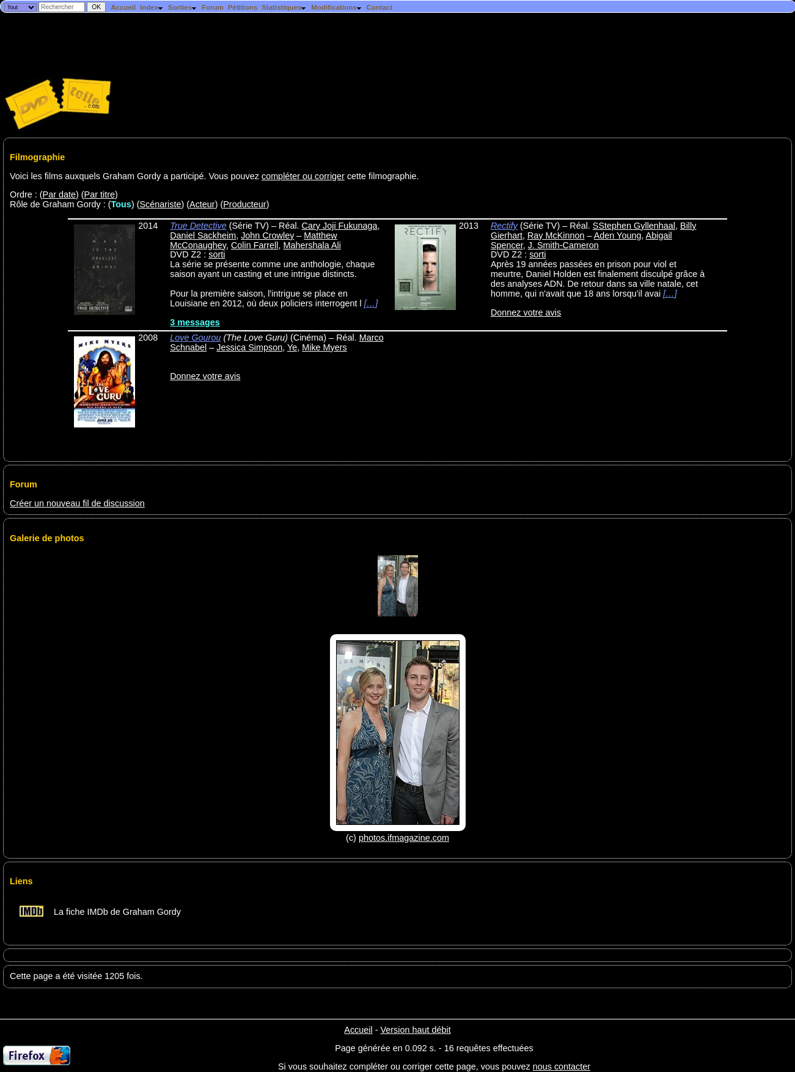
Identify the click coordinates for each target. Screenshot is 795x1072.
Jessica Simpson (249, 347)
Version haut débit (415, 1030)
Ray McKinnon (556, 235)
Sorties (182, 7)
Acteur (202, 204)
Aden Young (618, 235)
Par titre (99, 194)
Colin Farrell (255, 245)
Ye (292, 347)
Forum (213, 7)
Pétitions (243, 7)
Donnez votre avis (526, 312)
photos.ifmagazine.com (404, 838)
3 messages (195, 322)
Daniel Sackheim (203, 235)
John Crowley (267, 235)
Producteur (244, 204)
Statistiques (284, 7)
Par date (59, 194)
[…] (371, 303)
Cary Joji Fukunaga (340, 226)
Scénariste (160, 204)
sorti (216, 254)
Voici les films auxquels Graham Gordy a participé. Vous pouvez (136, 176)
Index (152, 7)
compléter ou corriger (303, 176)
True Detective (198, 226)
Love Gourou (195, 337)
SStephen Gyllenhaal (634, 226)
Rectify (504, 226)
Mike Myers (324, 347)
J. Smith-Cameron (563, 245)
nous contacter (561, 1066)
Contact (379, 7)
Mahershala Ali (312, 245)
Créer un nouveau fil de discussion (77, 503)
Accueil (123, 7)
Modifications (336, 7)
